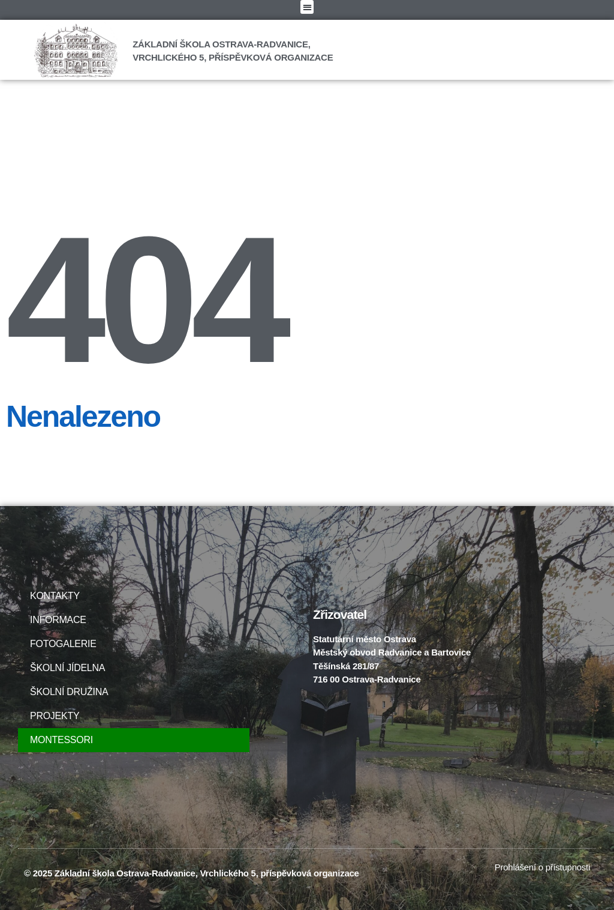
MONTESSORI (61, 740)
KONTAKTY (55, 596)
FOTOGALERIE (66, 644)
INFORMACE (61, 620)
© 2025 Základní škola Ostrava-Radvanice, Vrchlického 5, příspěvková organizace (191, 873)
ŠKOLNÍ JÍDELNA (67, 668)
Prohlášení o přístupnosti (542, 867)
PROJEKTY (54, 716)
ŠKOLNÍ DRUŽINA (69, 692)
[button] (307, 7)
